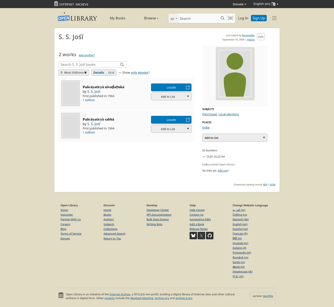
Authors (109, 219)
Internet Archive (119, 294)
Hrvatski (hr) (240, 243)
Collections (111, 229)
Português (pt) (242, 252)
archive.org (162, 298)
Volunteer (66, 215)
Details (99, 72)
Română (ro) (240, 257)
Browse (146, 18)
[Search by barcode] (230, 18)
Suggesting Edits (200, 219)
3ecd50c (268, 296)
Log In (243, 18)
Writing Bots (154, 224)
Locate (171, 87)
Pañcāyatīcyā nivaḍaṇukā (103, 87)
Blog (63, 229)
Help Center (197, 210)
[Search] (198, 18)
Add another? (87, 55)
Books (107, 215)
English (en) (240, 224)
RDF (265, 184)
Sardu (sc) (239, 262)
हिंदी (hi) (237, 238)
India (205, 127)
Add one (223, 170)
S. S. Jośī (93, 91)
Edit (260, 37)
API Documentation (159, 215)
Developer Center (158, 210)
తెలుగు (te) (239, 267)
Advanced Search (114, 233)
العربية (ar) (239, 210)
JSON (272, 184)
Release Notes (199, 229)
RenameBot (248, 35)
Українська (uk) (242, 271)
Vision (64, 210)
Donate (239, 4)
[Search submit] (222, 18)
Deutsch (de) (241, 219)
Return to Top (112, 238)
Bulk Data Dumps (158, 219)
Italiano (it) (239, 248)
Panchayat (209, 114)
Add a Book (197, 224)
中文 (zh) (238, 276)
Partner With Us (70, 219)
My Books (117, 18)
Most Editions (72, 72)
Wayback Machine (141, 298)
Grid (111, 72)
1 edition (89, 100)
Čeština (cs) (240, 215)
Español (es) (240, 229)
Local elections (229, 114)
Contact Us (196, 215)
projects (109, 298)
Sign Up (259, 18)
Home (107, 210)
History (251, 39)
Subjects (109, 224)
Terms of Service (70, 233)
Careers (65, 224)
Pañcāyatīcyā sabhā (98, 119)
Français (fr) (240, 233)
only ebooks (139, 72)
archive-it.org (184, 298)
